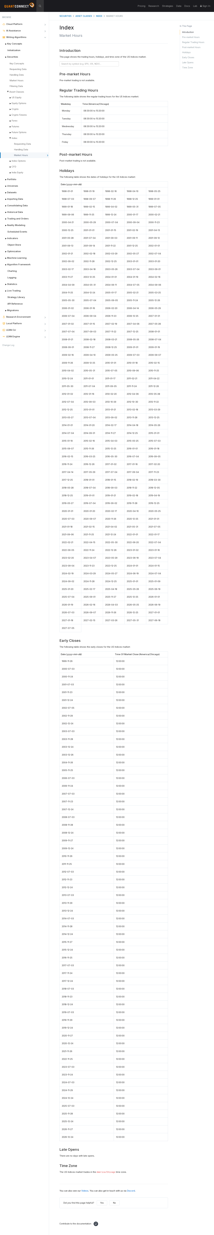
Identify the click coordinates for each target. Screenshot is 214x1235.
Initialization (13, 50)
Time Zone (187, 67)
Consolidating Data (15, 205)
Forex (14, 120)
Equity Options (19, 103)
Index (14, 138)
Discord (131, 1190)
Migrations (10, 310)
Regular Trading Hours (193, 42)
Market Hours (16, 80)
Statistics (9, 284)
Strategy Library (16, 297)
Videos (84, 1190)
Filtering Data (16, 86)
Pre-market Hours (191, 37)
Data (178, 5)
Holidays (186, 52)
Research (153, 5)
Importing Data (12, 199)
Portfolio (9, 179)
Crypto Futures (19, 114)
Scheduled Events (17, 231)
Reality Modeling (13, 225)
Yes (102, 1203)
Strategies (167, 5)
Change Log (8, 345)
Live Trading (11, 290)
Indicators (10, 238)
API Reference (15, 303)
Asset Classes (16, 91)
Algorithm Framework (16, 264)
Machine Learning (14, 258)
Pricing (141, 5)
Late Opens (187, 62)
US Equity (16, 97)
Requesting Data (18, 69)
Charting (12, 271)
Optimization (11, 251)
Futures (15, 126)
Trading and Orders (15, 218)
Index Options (19, 160)
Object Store (14, 244)
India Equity (16, 172)
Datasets (9, 192)
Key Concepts (12, 43)
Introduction (188, 32)
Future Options (19, 132)
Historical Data (12, 212)
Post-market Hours (191, 47)
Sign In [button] (205, 5)
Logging (11, 277)
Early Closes (188, 57)
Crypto (15, 109)
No (114, 1203)
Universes (10, 186)
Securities (10, 57)
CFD (14, 166)
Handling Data (17, 74)
